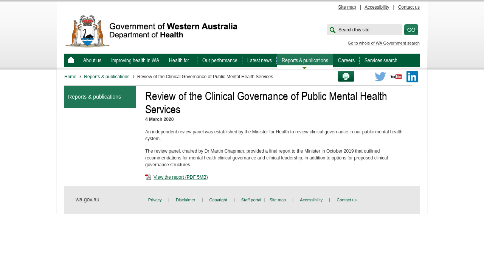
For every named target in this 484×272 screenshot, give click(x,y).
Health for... (180, 60)
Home (70, 76)
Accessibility (377, 7)
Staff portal (251, 200)
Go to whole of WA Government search (384, 43)
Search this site (353, 29)
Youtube (396, 76)
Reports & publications (305, 60)
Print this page (343, 76)
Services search (381, 60)
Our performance (219, 60)
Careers (346, 60)
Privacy (155, 200)
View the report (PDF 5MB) (176, 177)
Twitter (380, 76)
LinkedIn (412, 76)
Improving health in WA (135, 60)
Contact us (409, 7)
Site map (347, 7)
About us (92, 60)
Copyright (218, 200)
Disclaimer (185, 200)
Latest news (259, 60)
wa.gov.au (87, 199)
